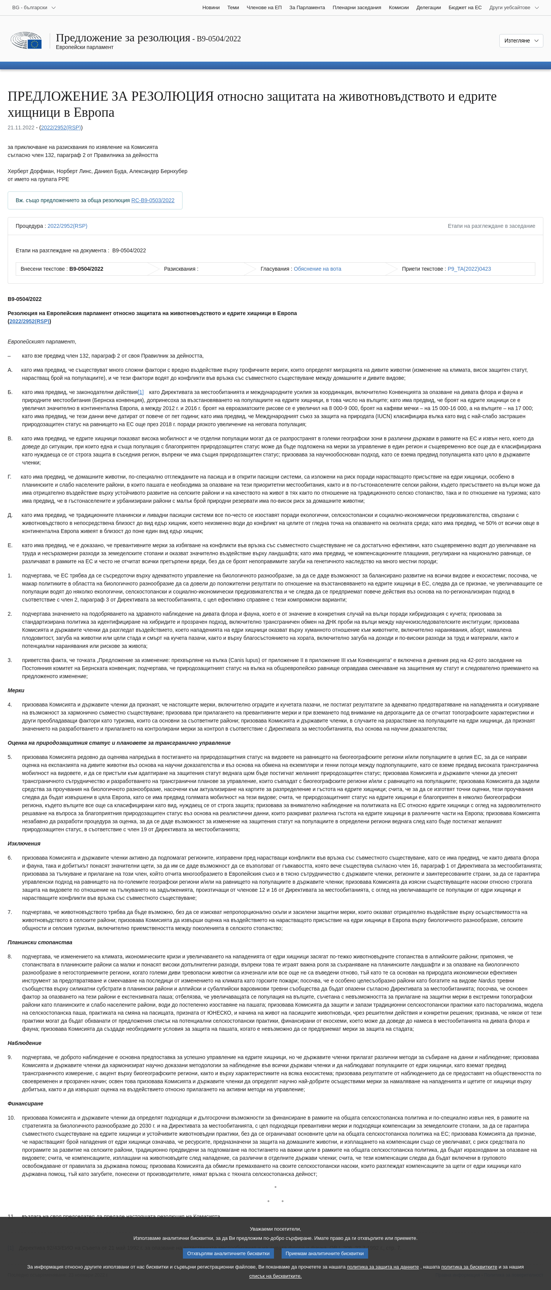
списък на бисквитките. (275, 1276)
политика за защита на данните (383, 1267)
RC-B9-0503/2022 (152, 200)
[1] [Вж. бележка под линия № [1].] (141, 392)
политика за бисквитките (469, 1267)
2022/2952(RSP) (61, 127)
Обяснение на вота (317, 269)
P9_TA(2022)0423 (469, 269)
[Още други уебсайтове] (514, 7)
